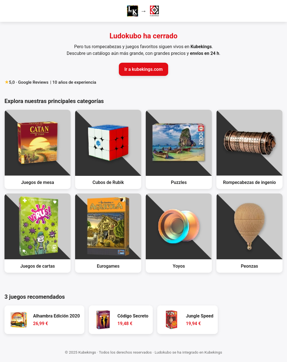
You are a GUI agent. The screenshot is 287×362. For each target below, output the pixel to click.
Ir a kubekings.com (143, 69)
